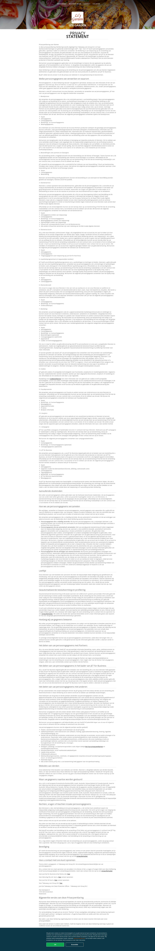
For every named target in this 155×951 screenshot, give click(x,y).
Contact (86, 4)
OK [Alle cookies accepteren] (55, 944)
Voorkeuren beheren (79, 938)
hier (68, 874)
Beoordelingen (75, 4)
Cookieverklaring (55, 379)
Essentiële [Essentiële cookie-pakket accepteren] (74, 944)
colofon (96, 4)
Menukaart (62, 4)
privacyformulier (47, 614)
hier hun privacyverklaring (94, 747)
